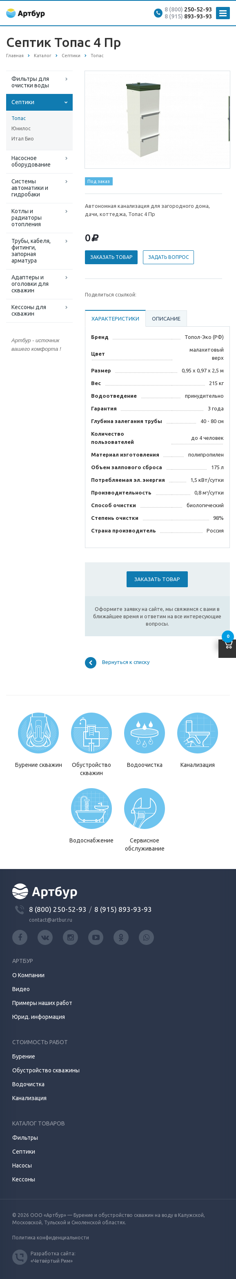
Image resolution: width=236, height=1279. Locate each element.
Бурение (23, 1056)
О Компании (28, 975)
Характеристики (115, 318)
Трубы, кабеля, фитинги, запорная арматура (31, 251)
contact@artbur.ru (50, 919)
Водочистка (28, 1084)
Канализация (29, 1098)
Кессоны (23, 1179)
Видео (21, 989)
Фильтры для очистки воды (30, 82)
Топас (18, 118)
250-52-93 (188, 9)
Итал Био (22, 138)
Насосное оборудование (31, 161)
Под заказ (98, 181)
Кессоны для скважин (28, 310)
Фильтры (25, 1137)
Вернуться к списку (117, 662)
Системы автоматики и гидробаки (29, 188)
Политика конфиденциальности (50, 1237)
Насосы (22, 1165)
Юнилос (21, 128)
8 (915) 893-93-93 (123, 909)
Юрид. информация (38, 1017)
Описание (166, 318)
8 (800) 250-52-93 (58, 909)
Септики (22, 102)
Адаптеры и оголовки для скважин (30, 284)
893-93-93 (188, 16)
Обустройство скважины (46, 1070)
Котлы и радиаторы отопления (26, 217)
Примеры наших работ (42, 1003)
